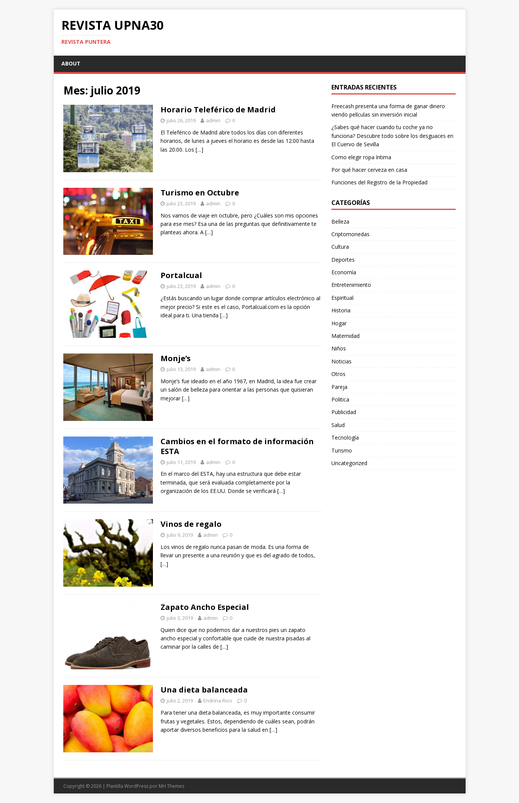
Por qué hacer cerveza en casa (369, 169)
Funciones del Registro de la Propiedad (379, 182)
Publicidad (343, 412)
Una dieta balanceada (204, 690)
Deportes (343, 259)
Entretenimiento (351, 284)
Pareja (339, 386)
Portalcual (181, 275)
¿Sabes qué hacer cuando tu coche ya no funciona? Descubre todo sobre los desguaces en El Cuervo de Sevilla (392, 135)
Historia (340, 310)
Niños (338, 348)
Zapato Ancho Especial (205, 607)
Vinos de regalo (191, 524)
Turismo (341, 450)
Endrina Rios (217, 700)
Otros (338, 374)
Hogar (339, 323)
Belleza (340, 221)
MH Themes (171, 786)
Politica (340, 399)
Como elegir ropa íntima (361, 157)
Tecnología (345, 437)
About (70, 63)
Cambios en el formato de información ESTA (237, 446)
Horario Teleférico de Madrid (218, 109)
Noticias (341, 361)
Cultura (340, 246)
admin (213, 120)
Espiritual (342, 297)
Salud (338, 425)
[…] (199, 149)
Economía (343, 272)
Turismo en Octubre (200, 192)
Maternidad (345, 335)
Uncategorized (349, 463)
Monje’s (176, 358)
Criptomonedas (350, 234)
